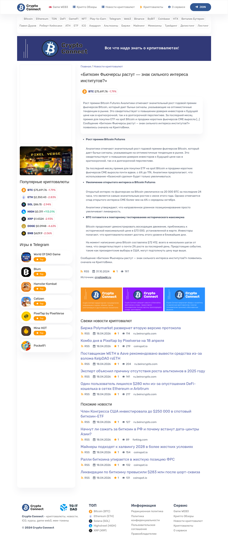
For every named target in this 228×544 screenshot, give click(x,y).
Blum (37, 269)
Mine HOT (40, 328)
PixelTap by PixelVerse (49, 313)
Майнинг (139, 25)
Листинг (203, 25)
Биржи (125, 25)
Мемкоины (155, 25)
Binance (139, 18)
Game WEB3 (58, 7)
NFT (84, 18)
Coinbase (164, 18)
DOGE (31, 226)
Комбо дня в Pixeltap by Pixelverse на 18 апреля (122, 340)
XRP (30, 218)
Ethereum (42, 18)
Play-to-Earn (98, 18)
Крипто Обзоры (85, 7)
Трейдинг (171, 25)
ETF (76, 25)
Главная (86, 66)
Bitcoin (28, 18)
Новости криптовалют (118, 7)
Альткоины (111, 25)
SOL (30, 204)
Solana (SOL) (102, 521)
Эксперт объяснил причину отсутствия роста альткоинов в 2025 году (143, 371)
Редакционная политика (147, 511)
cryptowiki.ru (103, 277)
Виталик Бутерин (192, 18)
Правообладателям (143, 533)
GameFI (73, 18)
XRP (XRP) (100, 530)
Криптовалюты (151, 7)
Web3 (127, 18)
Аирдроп (95, 25)
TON (54, 18)
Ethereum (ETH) (104, 516)
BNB (30, 233)
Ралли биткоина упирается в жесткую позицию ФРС (128, 459)
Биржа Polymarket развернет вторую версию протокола (131, 328)
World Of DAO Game (47, 254)
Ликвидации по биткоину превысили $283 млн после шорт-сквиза (140, 472)
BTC (30, 190)
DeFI (63, 18)
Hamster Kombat (45, 284)
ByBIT (151, 18)
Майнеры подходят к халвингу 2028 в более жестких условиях (137, 446)
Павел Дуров (27, 25)
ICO (84, 25)
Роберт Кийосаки (50, 25)
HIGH (31, 211)
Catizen (39, 298)
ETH (30, 197)
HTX (175, 18)
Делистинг (187, 25)
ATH (68, 25)
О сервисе (176, 7)
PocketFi (40, 345)
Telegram (115, 18)
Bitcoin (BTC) (102, 511)
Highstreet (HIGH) (105, 525)
